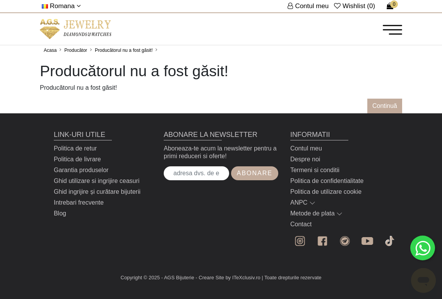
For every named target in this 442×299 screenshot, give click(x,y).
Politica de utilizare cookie (325, 191)
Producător (75, 50)
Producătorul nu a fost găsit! (123, 50)
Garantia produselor (81, 170)
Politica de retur (75, 148)
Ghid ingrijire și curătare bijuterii (97, 191)
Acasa (50, 50)
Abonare (254, 173)
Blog (60, 213)
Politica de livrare (77, 159)
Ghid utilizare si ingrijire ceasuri (96, 181)
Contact (301, 224)
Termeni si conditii (314, 170)
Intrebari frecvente (79, 202)
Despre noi (305, 159)
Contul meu (306, 148)
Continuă (384, 106)
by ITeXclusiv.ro (243, 277)
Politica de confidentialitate (326, 181)
